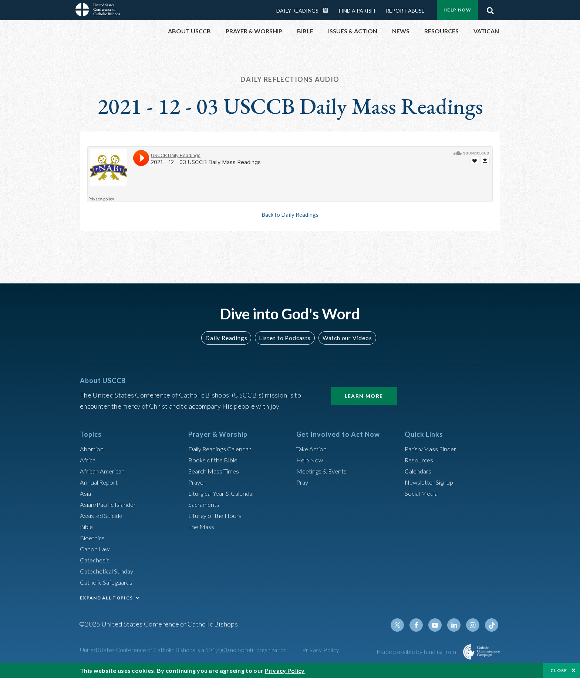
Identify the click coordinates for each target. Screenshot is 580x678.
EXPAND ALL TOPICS (106, 598)
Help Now (457, 10)
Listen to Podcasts (284, 338)
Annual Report (100, 482)
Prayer (198, 482)
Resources (420, 460)
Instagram (474, 625)
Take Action (312, 449)
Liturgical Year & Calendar (226, 493)
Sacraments (204, 504)
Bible (87, 526)
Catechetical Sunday (109, 571)
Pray (303, 482)
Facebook (421, 625)
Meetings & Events (323, 471)
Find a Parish (357, 10)
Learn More (364, 396)
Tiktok (492, 625)
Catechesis (96, 560)
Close (558, 670)
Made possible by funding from (417, 651)
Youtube (438, 625)
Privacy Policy (321, 649)
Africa (88, 460)
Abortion (93, 449)
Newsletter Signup (432, 482)
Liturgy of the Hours (217, 515)
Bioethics (93, 538)
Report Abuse (405, 10)
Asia (86, 493)
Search (490, 8)
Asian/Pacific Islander (110, 504)
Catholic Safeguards (109, 582)
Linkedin (456, 625)
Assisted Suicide (103, 515)
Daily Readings (297, 10)
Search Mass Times (215, 471)
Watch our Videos (344, 338)
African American (104, 471)
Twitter (403, 625)
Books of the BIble (214, 460)
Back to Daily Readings (290, 214)
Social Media (423, 493)
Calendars (419, 471)
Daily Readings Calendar (328, 10)
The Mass (202, 526)
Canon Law (95, 549)
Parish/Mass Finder (433, 449)
